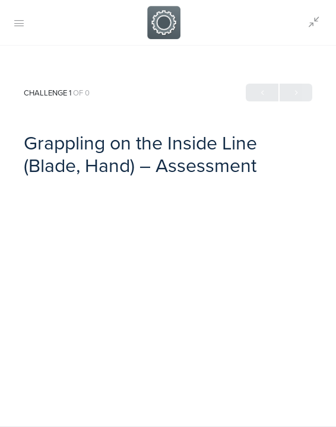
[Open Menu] (19, 22)
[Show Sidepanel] (311, 22)
